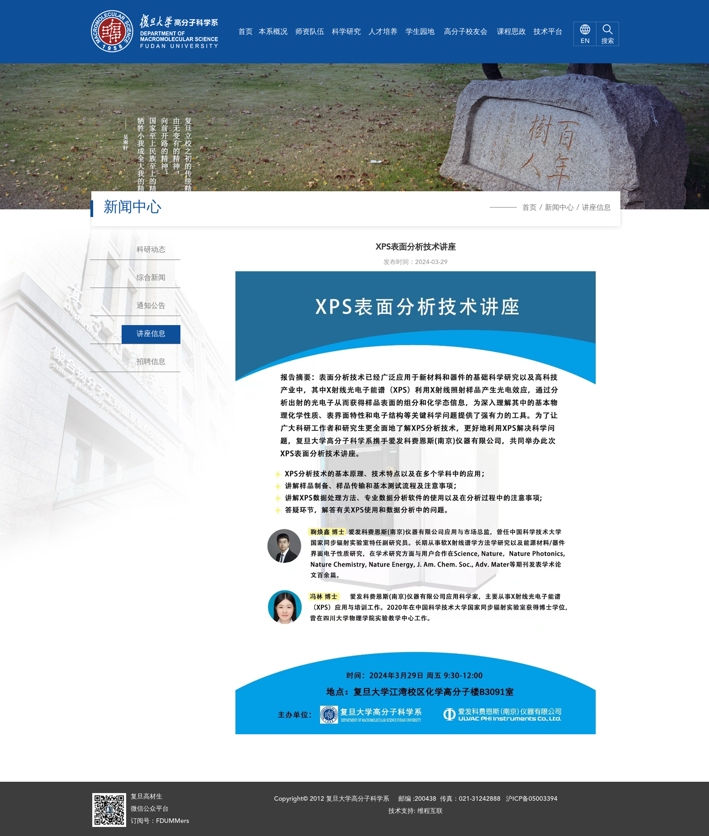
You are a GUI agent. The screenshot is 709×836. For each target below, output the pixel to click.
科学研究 (346, 32)
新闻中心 (559, 208)
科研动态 (151, 250)
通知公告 (151, 306)
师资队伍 (309, 32)
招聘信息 (151, 362)
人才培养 (383, 32)
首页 (245, 32)
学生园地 (420, 32)
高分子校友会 (465, 32)
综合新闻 (151, 278)
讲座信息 (596, 208)
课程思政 (511, 32)
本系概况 (273, 32)
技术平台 (548, 32)
